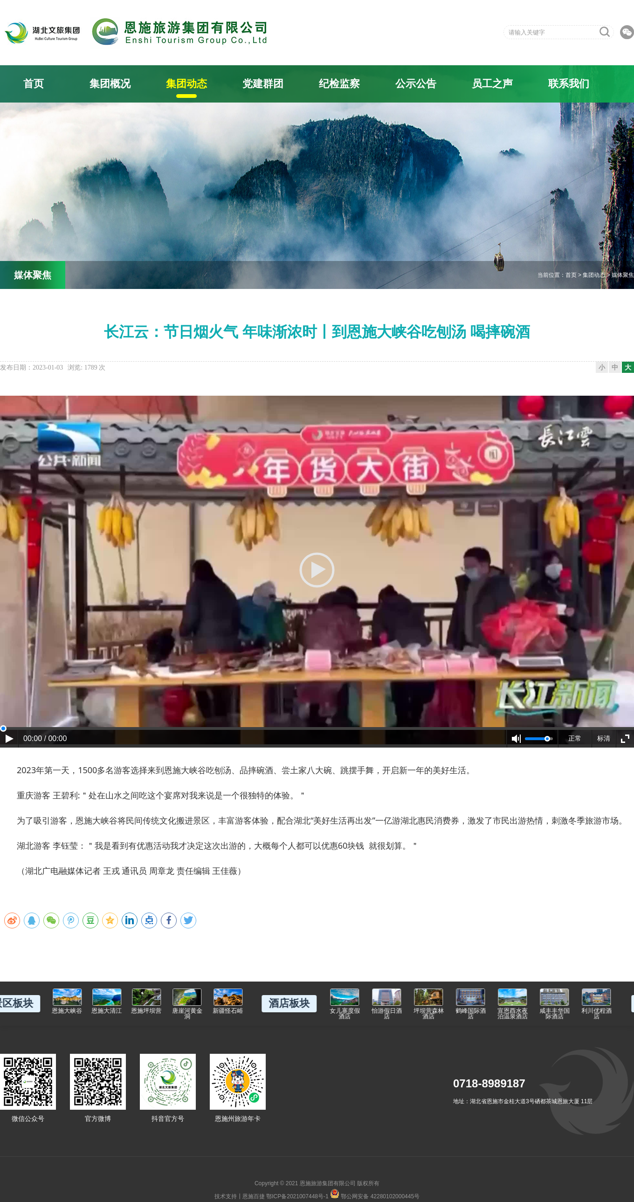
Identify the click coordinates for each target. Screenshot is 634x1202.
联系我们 (568, 83)
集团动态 (186, 83)
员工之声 (492, 83)
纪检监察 (339, 83)
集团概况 (110, 83)
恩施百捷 (253, 1196)
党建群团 (262, 83)
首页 (33, 83)
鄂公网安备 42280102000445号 (375, 1193)
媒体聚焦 (623, 275)
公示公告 (415, 83)
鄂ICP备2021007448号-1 (297, 1196)
